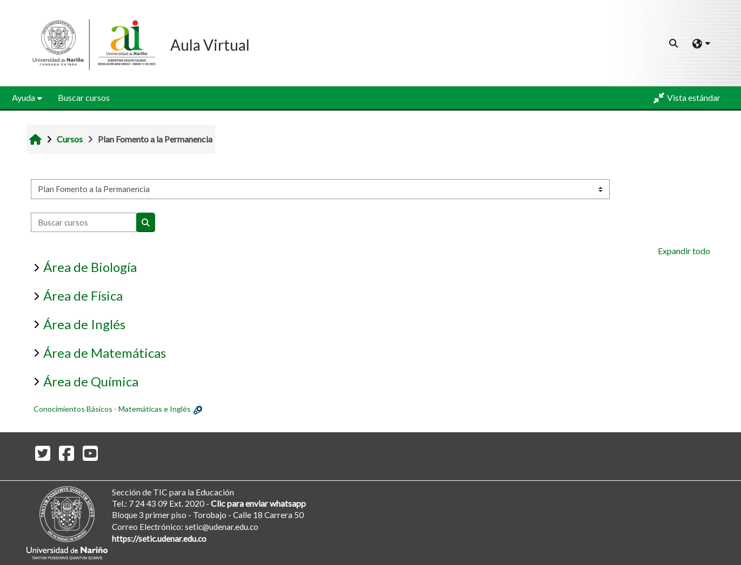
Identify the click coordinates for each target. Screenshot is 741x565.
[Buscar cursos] (84, 223)
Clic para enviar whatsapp (258, 503)
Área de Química (90, 381)
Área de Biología (90, 267)
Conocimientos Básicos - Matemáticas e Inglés (112, 408)
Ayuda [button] (23, 97)
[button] (674, 43)
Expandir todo (684, 251)
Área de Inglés (84, 324)
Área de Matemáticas (104, 352)
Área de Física (83, 295)
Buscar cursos (84, 97)
